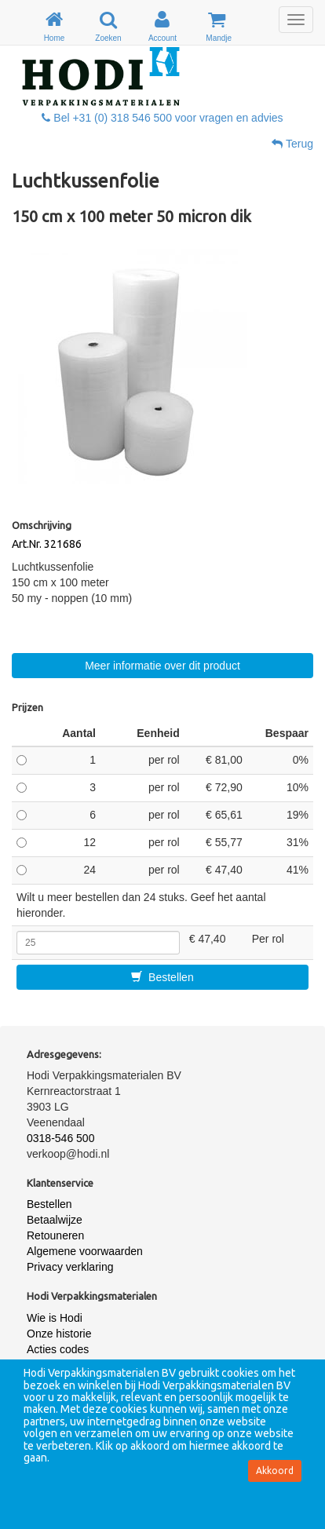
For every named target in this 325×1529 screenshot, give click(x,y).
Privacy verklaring (70, 1267)
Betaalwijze (54, 1219)
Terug (292, 143)
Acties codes (58, 1349)
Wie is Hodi (54, 1318)
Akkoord (275, 1470)
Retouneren (55, 1235)
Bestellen (162, 977)
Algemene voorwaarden (85, 1251)
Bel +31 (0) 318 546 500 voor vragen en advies (162, 117)
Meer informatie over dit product (162, 665)
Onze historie (59, 1333)
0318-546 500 (60, 1138)
